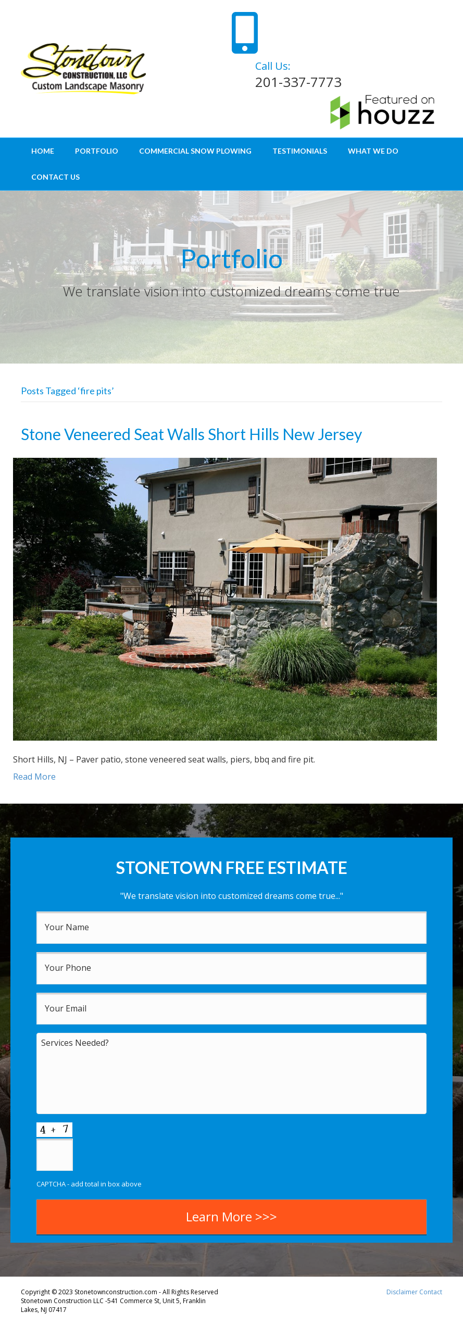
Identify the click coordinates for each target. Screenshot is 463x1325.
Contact (430, 1292)
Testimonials (299, 150)
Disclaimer (402, 1292)
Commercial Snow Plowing (195, 150)
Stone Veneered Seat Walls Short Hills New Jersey (191, 433)
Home (42, 150)
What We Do (373, 150)
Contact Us (55, 176)
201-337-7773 (298, 81)
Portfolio (96, 150)
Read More (34, 776)
